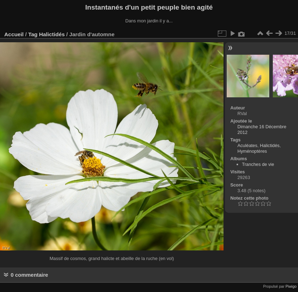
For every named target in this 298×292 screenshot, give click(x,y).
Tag (32, 34)
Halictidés (52, 34)
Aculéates (247, 145)
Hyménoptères (252, 151)
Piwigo (291, 286)
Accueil (14, 34)
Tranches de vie (258, 164)
